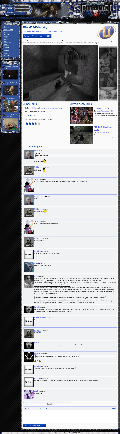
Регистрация (11, 14)
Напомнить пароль (20, 14)
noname (37, 353)
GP (35, 276)
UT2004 (6, 34)
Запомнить (10, 12)
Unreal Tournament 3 (103, 132)
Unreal (6, 39)
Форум (6, 47)
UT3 (5, 32)
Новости (6, 27)
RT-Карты (7, 42)
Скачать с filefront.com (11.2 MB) (37, 36)
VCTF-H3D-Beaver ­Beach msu (12, 116)
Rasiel (36, 307)
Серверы (6, 53)
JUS (35, 263)
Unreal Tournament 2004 (49, 22)
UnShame (35, 108)
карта (35, 31)
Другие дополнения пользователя (50, 108)
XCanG (36, 179)
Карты (61, 22)
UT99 (6, 37)
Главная (27, 22)
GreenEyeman (39, 318)
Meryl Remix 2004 (101, 108)
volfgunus (38, 151)
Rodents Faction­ (11, 98)
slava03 (37, 251)
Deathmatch (28, 31)
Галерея (6, 50)
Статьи (6, 45)
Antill (36, 391)
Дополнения (8, 30)
